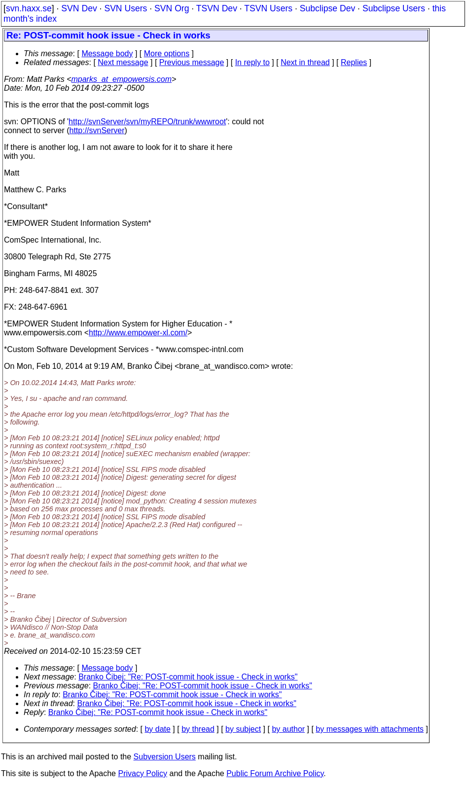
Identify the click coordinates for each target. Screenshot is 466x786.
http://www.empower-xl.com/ (138, 332)
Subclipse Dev (327, 8)
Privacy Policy (142, 773)
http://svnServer (97, 130)
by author (288, 729)
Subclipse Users (393, 8)
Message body (107, 53)
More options (167, 53)
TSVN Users (268, 8)
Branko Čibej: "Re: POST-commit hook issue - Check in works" (187, 677)
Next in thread (305, 62)
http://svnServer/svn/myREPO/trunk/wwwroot (147, 121)
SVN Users (125, 8)
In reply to (252, 62)
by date (157, 729)
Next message (123, 62)
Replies (354, 62)
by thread (198, 729)
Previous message (191, 62)
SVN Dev (79, 8)
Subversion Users (165, 756)
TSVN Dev (216, 8)
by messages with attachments (370, 729)
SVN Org (171, 8)
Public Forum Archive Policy (274, 773)
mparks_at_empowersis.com (121, 79)
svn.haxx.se (29, 8)
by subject (243, 729)
